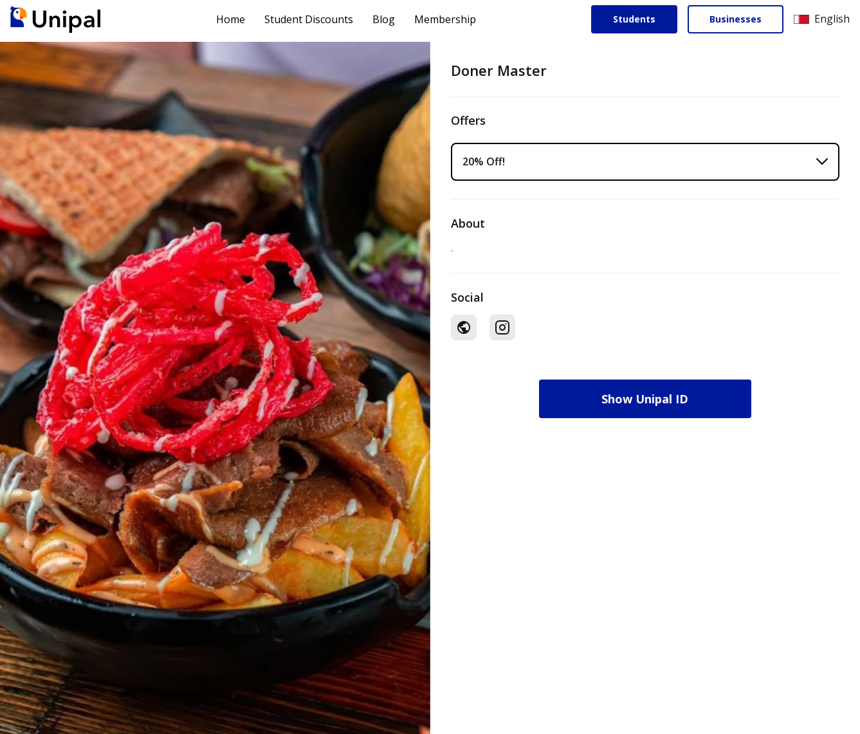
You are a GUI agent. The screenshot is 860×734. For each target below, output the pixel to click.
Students (634, 19)
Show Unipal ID (644, 399)
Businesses (735, 19)
